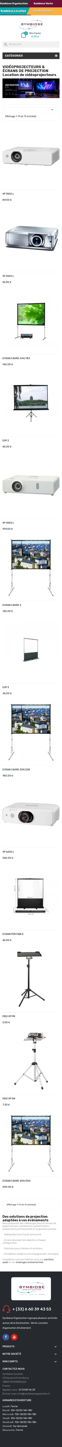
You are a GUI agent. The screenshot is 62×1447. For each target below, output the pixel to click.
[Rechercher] (31, 44)
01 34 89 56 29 (27, 1389)
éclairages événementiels (29, 1262)
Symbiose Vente (43, 3)
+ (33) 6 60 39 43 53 (31, 1309)
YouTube (14, 1337)
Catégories (14, 55)
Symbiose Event (43, 11)
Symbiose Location (13, 11)
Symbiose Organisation (14, 3)
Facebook (6, 1337)
